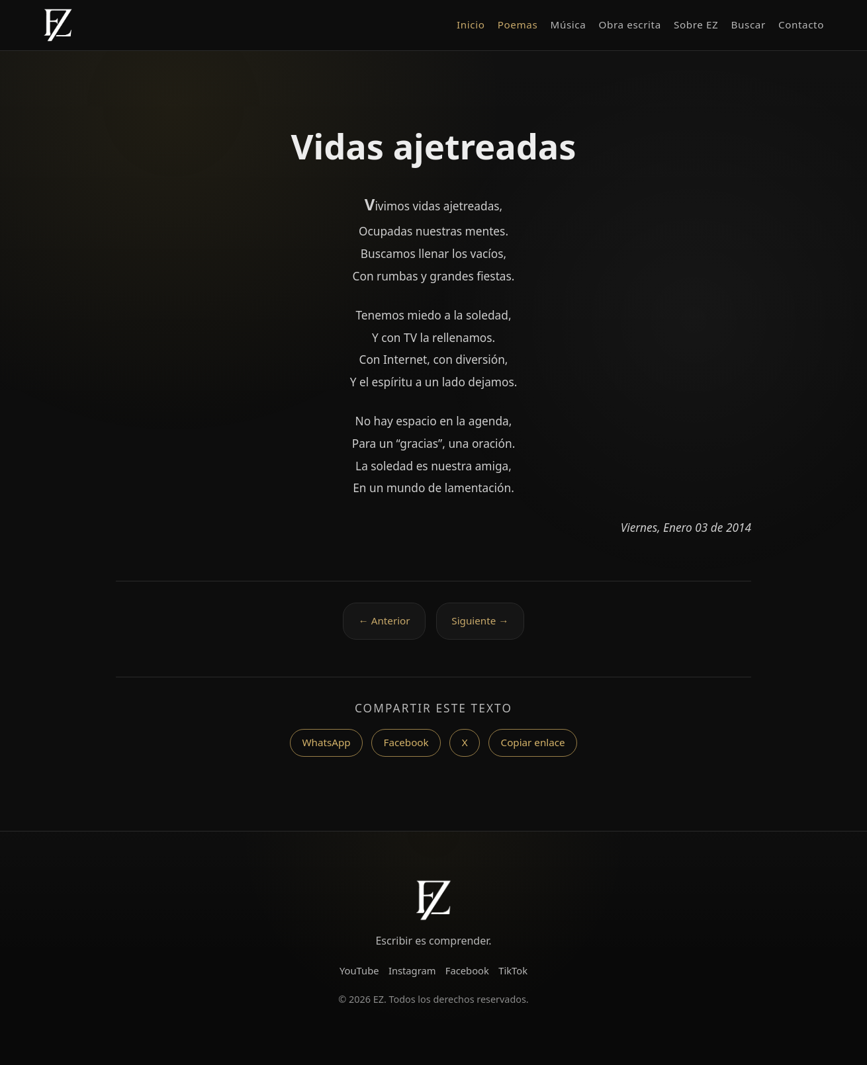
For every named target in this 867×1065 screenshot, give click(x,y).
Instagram (412, 970)
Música (568, 24)
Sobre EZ (696, 24)
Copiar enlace (533, 742)
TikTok (512, 970)
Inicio (471, 24)
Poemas (518, 24)
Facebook (406, 742)
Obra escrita (630, 24)
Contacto (801, 24)
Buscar (748, 24)
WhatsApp (326, 742)
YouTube (359, 970)
